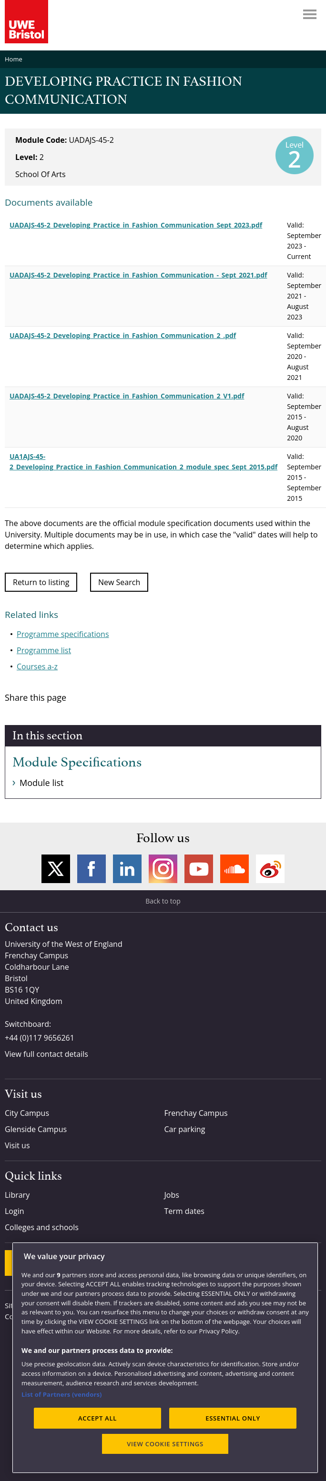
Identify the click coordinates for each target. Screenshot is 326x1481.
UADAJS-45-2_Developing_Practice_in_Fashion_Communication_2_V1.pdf (127, 395)
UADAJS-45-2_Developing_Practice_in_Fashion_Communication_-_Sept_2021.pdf (138, 274)
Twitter (55, 869)
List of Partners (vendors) (61, 1394)
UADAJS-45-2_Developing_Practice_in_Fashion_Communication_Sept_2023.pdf (136, 224)
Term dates (184, 1211)
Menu (309, 14)
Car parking (184, 1129)
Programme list (44, 650)
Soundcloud (234, 869)
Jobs (171, 1195)
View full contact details (46, 1054)
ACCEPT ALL (97, 1418)
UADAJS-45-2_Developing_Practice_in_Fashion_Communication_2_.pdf (123, 335)
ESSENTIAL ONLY (232, 1418)
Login (14, 1211)
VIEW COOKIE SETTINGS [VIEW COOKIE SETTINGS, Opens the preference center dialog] (165, 1444)
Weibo (270, 869)
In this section (47, 736)
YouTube (198, 869)
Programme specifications (63, 634)
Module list (41, 782)
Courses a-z (37, 666)
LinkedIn (127, 869)
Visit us (17, 1145)
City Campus (27, 1113)
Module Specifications (77, 762)
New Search (119, 582)
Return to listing (41, 582)
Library (17, 1195)
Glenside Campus (36, 1129)
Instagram (163, 869)
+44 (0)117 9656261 (39, 1038)
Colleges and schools (42, 1227)
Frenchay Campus (196, 1113)
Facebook (91, 869)
